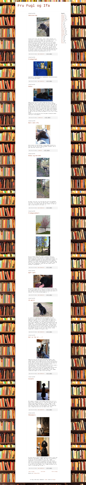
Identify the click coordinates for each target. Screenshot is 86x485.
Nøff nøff (31, 273)
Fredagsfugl (32, 59)
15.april (31, 300)
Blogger (53, 479)
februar (62, 28)
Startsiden (43, 471)
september (63, 19)
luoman (46, 479)
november (63, 17)
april (62, 40)
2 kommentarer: (40, 117)
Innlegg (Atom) (37, 473)
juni (62, 23)
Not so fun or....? (35, 337)
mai (62, 24)
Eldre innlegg (54, 471)
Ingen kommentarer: (41, 81)
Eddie (30, 86)
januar (62, 29)
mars (62, 27)
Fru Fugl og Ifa (34, 6)
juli (62, 22)
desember (63, 16)
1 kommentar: (40, 150)
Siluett (31, 379)
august (62, 35)
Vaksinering (32, 15)
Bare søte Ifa (33, 123)
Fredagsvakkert (33, 213)
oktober (62, 18)
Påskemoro (31, 415)
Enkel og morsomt (34, 155)
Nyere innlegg (31, 471)
